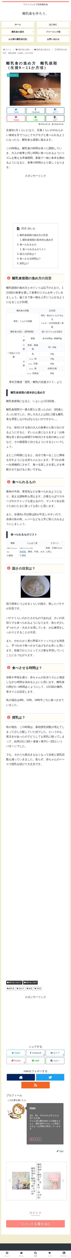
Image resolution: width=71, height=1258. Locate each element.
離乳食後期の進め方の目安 (34, 235)
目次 (24, 228)
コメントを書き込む (35, 1224)
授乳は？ (24, 263)
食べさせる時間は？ (30, 259)
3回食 (38, 989)
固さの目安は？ (28, 254)
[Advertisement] (35, 198)
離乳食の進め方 (14, 983)
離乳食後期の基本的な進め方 (38, 239)
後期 (29, 989)
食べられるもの (28, 244)
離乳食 (10, 989)
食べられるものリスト (34, 249)
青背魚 (23, 552)
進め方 (20, 989)
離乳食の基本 (30, 983)
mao (33, 1108)
